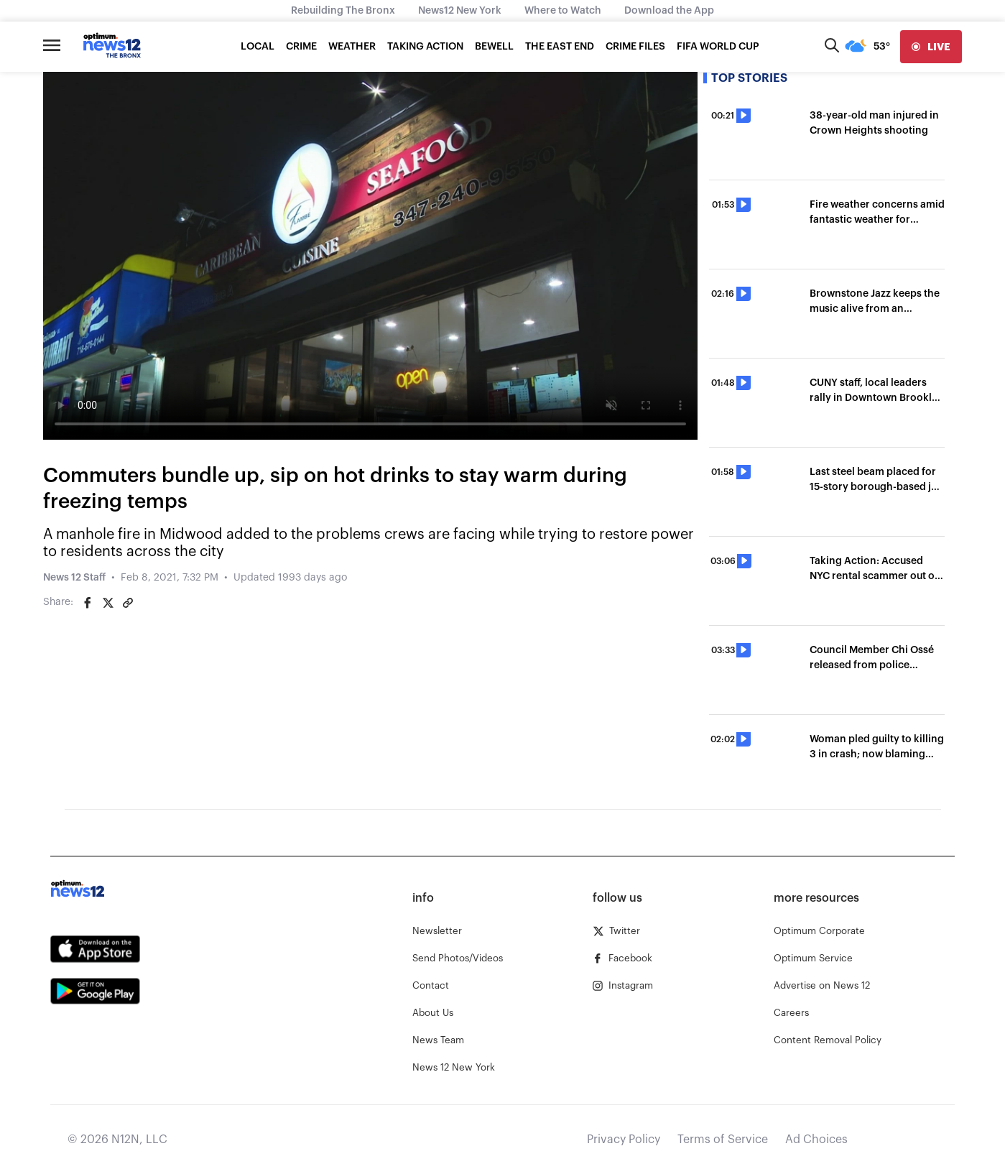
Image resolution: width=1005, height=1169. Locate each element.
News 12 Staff (74, 578)
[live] (931, 46)
